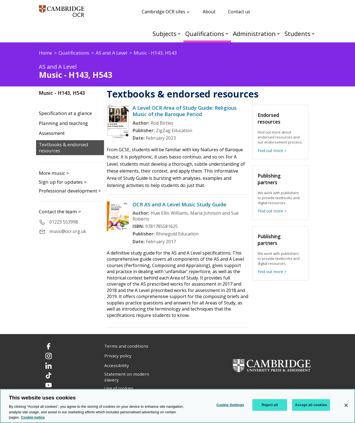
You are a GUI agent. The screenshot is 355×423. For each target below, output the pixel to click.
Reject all (270, 405)
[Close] (346, 405)
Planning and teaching (63, 123)
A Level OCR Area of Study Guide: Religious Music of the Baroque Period (185, 110)
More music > (54, 173)
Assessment (52, 133)
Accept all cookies (311, 405)
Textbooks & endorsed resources (63, 148)
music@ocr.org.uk (67, 231)
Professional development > (70, 191)
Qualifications (204, 34)
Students (297, 34)
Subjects (164, 34)
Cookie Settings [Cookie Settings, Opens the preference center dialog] (230, 405)
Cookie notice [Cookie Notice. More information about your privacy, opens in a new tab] (33, 417)
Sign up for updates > (63, 182)
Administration (254, 34)
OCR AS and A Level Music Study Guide (179, 204)
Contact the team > (60, 212)
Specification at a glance (65, 113)
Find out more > (272, 150)
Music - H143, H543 (62, 92)
